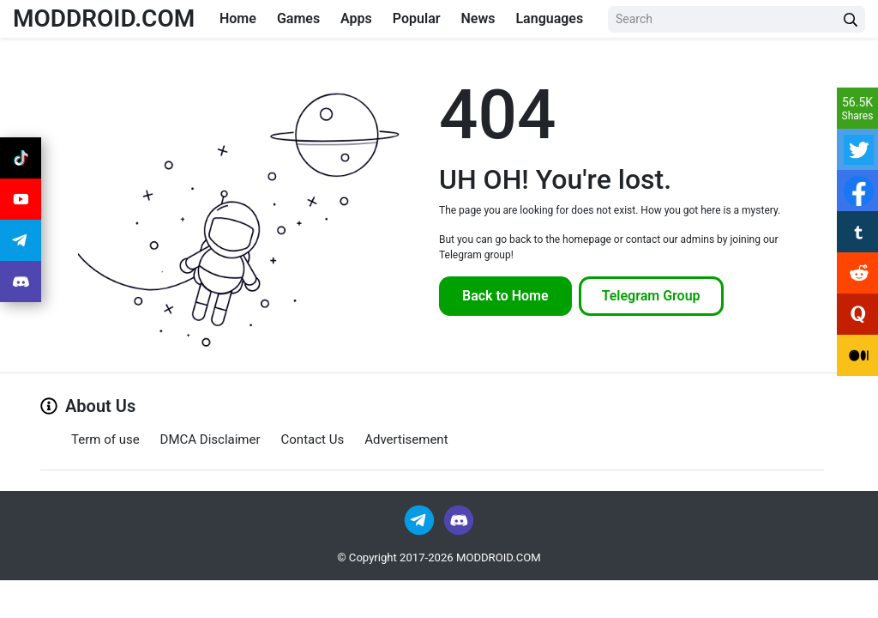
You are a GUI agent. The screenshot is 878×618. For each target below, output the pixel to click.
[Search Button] (850, 19)
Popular (417, 18)
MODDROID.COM (104, 18)
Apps (356, 18)
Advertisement (406, 439)
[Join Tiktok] (20, 158)
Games (298, 18)
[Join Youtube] (20, 199)
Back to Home (505, 296)
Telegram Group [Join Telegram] (651, 296)
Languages (549, 18)
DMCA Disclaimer (210, 439)
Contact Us (313, 439)
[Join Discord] (458, 519)
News (477, 18)
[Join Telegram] (420, 519)
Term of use (105, 439)
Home (238, 18)
